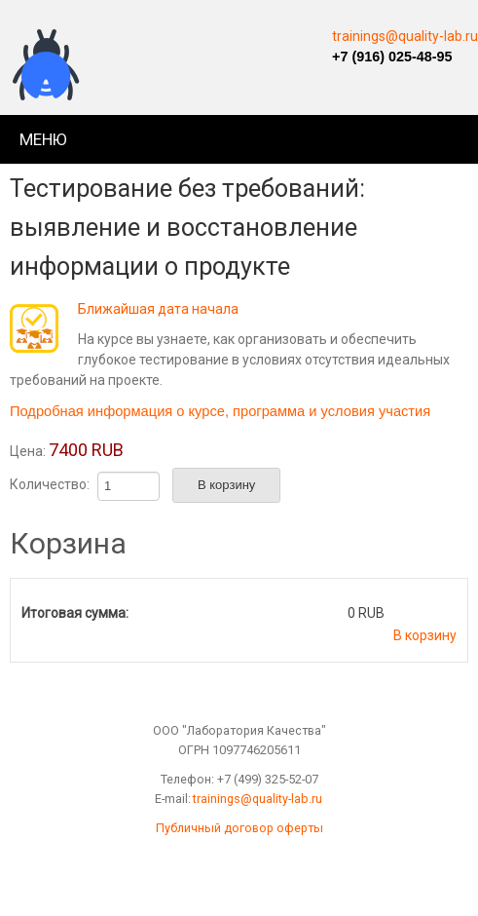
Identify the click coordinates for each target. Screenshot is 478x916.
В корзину (425, 635)
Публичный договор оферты (239, 828)
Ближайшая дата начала (158, 309)
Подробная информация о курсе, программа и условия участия (220, 411)
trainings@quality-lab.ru (405, 36)
